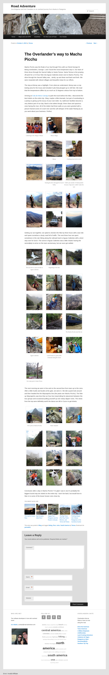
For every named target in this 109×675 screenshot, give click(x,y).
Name (29, 577)
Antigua (48, 624)
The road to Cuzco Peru (29, 517)
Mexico (47, 643)
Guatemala (49, 637)
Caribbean (61, 627)
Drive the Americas (83, 627)
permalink (27, 527)
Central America (51, 630)
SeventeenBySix (82, 641)
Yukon (57, 662)
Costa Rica (58, 633)
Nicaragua (53, 643)
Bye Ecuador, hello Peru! (40, 517)
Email (29, 587)
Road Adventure (23, 6)
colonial (52, 633)
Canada (55, 627)
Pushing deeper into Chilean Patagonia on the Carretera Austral (76, 519)
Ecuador (64, 633)
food (43, 637)
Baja (57, 624)
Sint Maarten (62, 652)
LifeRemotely (82, 633)
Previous (88, 43)
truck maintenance (45, 660)
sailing (57, 652)
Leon (65, 639)
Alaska (44, 624)
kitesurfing (50, 639)
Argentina (53, 624)
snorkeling (44, 655)
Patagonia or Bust (83, 639)
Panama (61, 649)
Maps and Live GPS (25, 37)
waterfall (65, 660)
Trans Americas (82, 629)
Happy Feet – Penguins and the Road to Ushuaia (53, 518)
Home (13, 37)
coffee (65, 630)
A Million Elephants (83, 631)
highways (55, 637)
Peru (54, 525)
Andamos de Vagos (83, 637)
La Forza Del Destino (59, 639)
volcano (60, 660)
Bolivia (65, 624)
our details (14, 624)
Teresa (31, 43)
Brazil (46, 627)
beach (61, 624)
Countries (37, 37)
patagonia (46, 652)
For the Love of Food (50, 37)
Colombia (46, 633)
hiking (50, 525)
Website (28, 598)
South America (64, 525)
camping (50, 627)
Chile (62, 630)
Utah (56, 660)
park (65, 649)
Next (96, 43)
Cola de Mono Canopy (40, 96)
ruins (58, 525)
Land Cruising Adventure (85, 635)
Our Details (63, 37)
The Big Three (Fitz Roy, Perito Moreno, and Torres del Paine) (64, 519)
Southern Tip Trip (83, 643)
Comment (29, 547)
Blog (40, 525)
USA (53, 659)
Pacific (57, 649)
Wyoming (52, 662)
